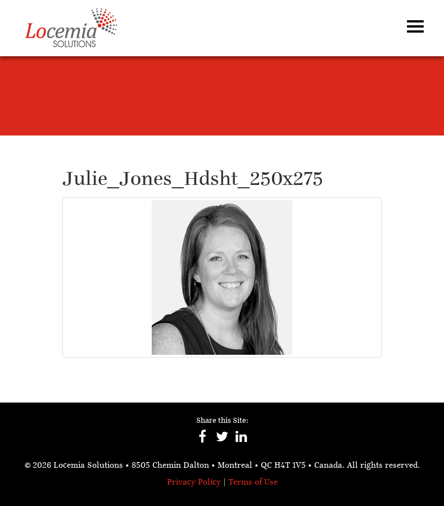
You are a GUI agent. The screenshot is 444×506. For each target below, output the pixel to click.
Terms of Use (253, 482)
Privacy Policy (194, 482)
